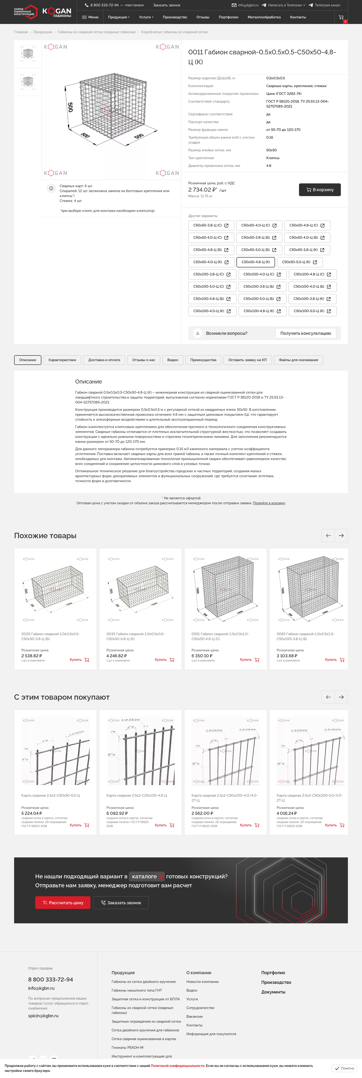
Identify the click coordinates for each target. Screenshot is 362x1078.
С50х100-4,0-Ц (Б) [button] (313, 287)
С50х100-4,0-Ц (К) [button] (212, 311)
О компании (198, 972)
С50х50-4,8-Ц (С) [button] (307, 225)
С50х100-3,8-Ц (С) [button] (212, 274)
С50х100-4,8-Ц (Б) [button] (212, 299)
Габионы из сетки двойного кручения (144, 982)
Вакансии (194, 1016)
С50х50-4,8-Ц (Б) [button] (211, 250)
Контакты (298, 17)
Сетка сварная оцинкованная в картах (144, 1039)
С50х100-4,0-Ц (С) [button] (263, 274)
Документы (273, 991)
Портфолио (228, 17)
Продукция (119, 17)
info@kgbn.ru (41, 988)
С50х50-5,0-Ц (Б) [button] (259, 250)
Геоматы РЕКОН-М (127, 1048)
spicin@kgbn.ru (43, 1015)
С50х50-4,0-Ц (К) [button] (211, 262)
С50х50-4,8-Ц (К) (256, 262)
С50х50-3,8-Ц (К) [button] (307, 250)
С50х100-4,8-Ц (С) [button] (313, 274)
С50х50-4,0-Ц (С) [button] (259, 225)
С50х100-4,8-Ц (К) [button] (263, 311)
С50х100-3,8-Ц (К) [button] (312, 299)
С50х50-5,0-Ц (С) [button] (211, 238)
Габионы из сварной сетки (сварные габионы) (142, 1010)
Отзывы (203, 17)
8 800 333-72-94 (50, 979)
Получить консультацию (305, 333)
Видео (191, 990)
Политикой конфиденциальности (178, 1066)
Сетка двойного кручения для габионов (145, 1030)
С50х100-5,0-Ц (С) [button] (212, 287)
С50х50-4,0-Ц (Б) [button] (307, 238)
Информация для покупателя (211, 1034)
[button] (62, 902)
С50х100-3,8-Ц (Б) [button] (262, 287)
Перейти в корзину (269, 503)
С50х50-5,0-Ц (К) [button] (300, 262)
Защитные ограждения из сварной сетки (146, 1021)
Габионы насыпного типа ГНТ (137, 990)
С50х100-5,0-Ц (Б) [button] (262, 299)
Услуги (146, 17)
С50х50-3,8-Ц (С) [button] (211, 225)
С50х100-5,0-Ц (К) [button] (313, 311)
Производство (175, 17)
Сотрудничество (200, 1008)
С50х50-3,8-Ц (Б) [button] (259, 238)
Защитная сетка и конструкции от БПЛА (146, 999)
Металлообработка (264, 17)
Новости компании (202, 982)
